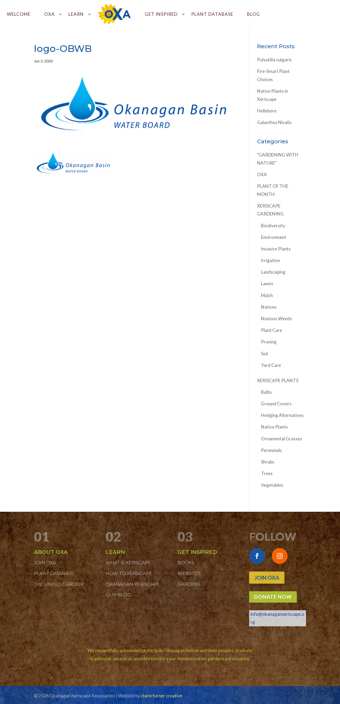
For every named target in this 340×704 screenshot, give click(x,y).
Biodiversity (273, 225)
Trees (267, 473)
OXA (49, 14)
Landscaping (273, 272)
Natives (269, 307)
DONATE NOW (273, 597)
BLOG (253, 14)
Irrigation (270, 260)
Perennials (271, 450)
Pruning (269, 341)
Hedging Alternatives (282, 415)
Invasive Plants (276, 249)
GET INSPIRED (161, 14)
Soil (264, 353)
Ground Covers (276, 403)
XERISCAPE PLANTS (277, 380)
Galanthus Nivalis (274, 122)
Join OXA (266, 577)
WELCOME (19, 14)
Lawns (267, 283)
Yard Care (271, 365)
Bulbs (266, 392)
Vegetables (272, 485)
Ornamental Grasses (281, 438)
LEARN (76, 14)
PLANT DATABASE (212, 14)
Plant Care (271, 330)
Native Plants (274, 427)
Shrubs (267, 462)
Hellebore (267, 111)
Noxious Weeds (276, 318)
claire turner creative (161, 695)
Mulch (267, 295)
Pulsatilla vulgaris (274, 59)
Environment (273, 237)
